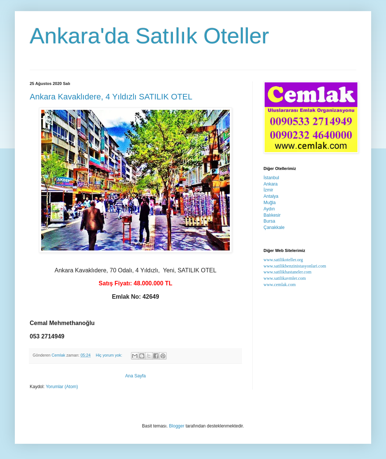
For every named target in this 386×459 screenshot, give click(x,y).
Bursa (269, 221)
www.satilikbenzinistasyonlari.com (295, 266)
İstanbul (271, 177)
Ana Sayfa (135, 375)
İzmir (268, 190)
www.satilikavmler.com (285, 278)
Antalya (271, 196)
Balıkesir (272, 215)
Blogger (176, 426)
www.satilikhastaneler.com (287, 272)
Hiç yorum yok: (109, 355)
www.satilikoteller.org (283, 259)
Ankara (271, 184)
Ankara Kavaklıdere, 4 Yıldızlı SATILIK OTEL (111, 96)
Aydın (269, 209)
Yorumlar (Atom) (62, 386)
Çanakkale (274, 227)
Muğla (270, 202)
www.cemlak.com (280, 284)
